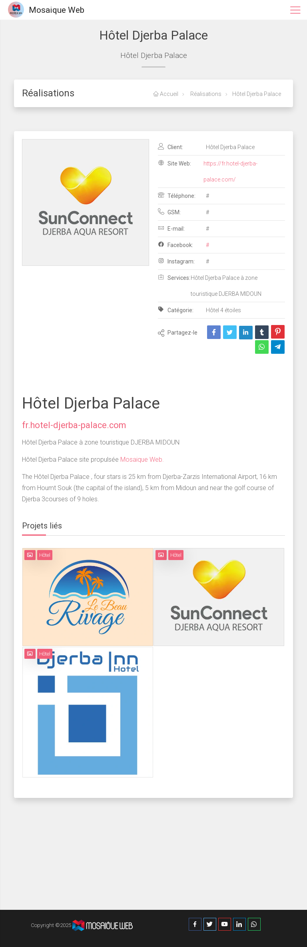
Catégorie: (175, 309)
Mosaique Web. (141, 459)
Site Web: (174, 163)
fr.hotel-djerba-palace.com (74, 425)
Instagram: (176, 261)
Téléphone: (176, 195)
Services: (174, 277)
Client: (170, 146)
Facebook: (175, 244)
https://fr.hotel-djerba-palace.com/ (230, 171)
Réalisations (205, 94)
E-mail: (171, 228)
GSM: (169, 211)
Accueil (165, 94)
